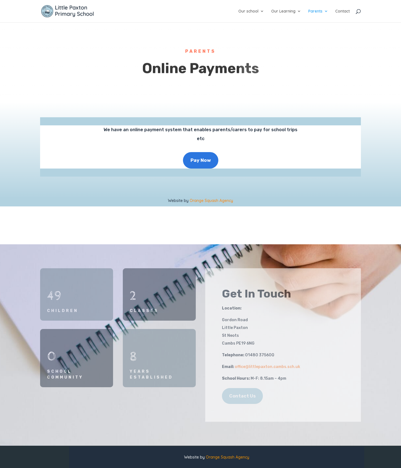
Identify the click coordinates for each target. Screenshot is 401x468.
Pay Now (200, 160)
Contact (342, 11)
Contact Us (242, 396)
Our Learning (283, 11)
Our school (248, 11)
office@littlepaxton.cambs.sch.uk (267, 366)
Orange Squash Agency (211, 200)
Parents (315, 11)
